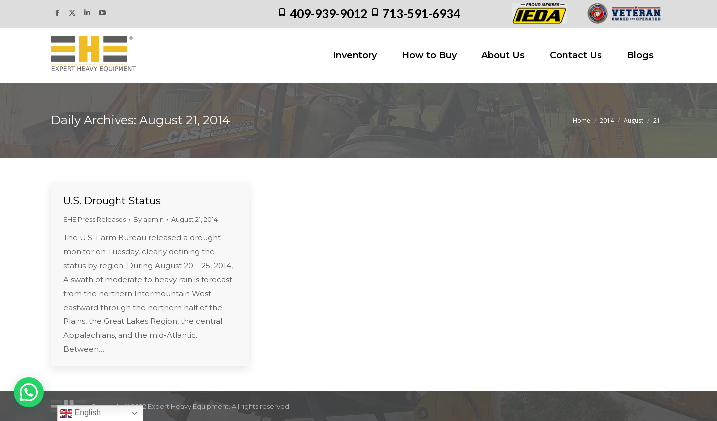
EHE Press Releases (94, 219)
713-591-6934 (421, 13)
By (148, 219)
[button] (29, 392)
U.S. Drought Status (112, 201)
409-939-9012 (328, 13)
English (80, 413)
